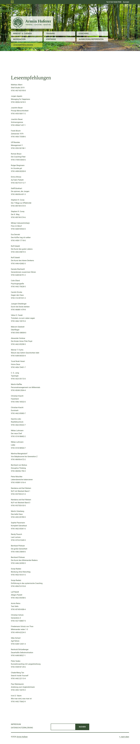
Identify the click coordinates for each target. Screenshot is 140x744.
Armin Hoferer (22, 737)
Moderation (19, 39)
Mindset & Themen (22, 33)
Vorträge (51, 39)
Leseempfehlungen (23, 45)
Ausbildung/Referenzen (91, 39)
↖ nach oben (124, 737)
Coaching (84, 33)
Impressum (16, 724)
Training (50, 33)
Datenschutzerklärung (22, 728)
